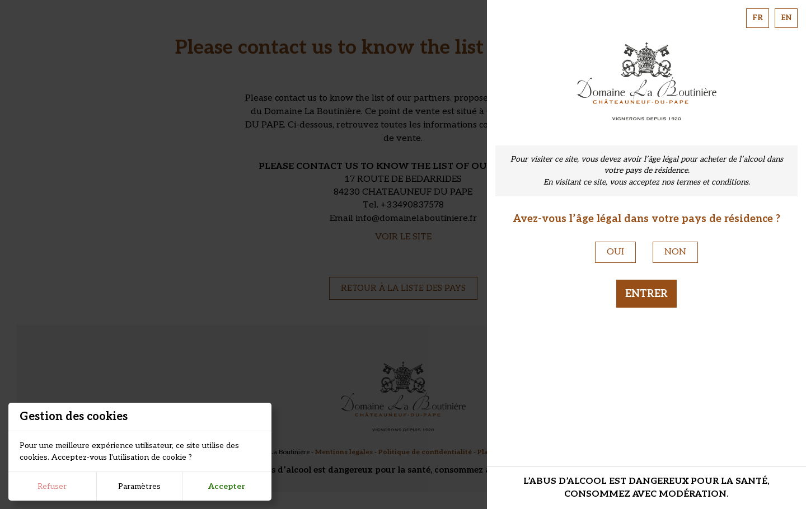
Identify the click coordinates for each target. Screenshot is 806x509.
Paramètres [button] (139, 486)
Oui (615, 252)
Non (675, 252)
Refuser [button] (52, 486)
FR (757, 17)
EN (786, 17)
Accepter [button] (226, 486)
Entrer (646, 294)
